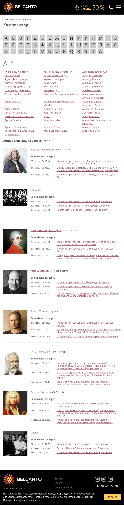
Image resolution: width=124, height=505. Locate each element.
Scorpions (36, 189)
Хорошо (112, 497)
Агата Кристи (12, 75)
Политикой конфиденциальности (21, 500)
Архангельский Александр (20, 130)
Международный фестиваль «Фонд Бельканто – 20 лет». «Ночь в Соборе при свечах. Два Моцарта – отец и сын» (88, 257)
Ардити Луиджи (53, 112)
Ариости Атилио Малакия (19, 116)
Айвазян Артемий (15, 82)
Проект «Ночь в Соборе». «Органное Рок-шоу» (82, 209)
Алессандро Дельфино (18, 90)
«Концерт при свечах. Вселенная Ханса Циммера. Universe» (84, 288)
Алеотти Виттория (92, 86)
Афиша (59, 478)
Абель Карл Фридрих (17, 71)
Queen (34, 432)
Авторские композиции (95, 71)
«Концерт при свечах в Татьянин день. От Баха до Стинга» (85, 176)
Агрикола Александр (55, 75)
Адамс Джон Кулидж (16, 79)
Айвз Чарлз (50, 82)
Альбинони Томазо (15, 94)
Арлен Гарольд (13, 120)
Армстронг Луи (52, 120)
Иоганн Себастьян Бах (43, 149)
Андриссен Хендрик (93, 108)
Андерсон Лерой (92, 101)
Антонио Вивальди (41, 392)
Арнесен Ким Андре (16, 127)
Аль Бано (49, 90)
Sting (33, 311)
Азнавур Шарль (91, 79)
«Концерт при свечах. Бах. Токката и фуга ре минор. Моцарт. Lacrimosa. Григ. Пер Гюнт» (86, 162)
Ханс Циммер (38, 270)
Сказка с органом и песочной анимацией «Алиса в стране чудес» (85, 405)
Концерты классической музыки (20, 7)
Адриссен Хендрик (54, 79)
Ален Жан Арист (53, 86)
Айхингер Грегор (92, 82)
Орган (58, 482)
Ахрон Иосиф (12, 134)
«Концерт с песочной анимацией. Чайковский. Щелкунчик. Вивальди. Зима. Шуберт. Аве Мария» (85, 383)
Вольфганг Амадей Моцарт (46, 230)
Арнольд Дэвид (52, 127)
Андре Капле (12, 108)
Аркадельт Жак (90, 116)
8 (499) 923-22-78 (106, 486)
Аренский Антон (91, 112)
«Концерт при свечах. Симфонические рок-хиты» (84, 201)
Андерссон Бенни (92, 105)
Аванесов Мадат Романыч (58, 71)
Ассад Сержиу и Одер (56, 130)
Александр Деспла (15, 86)
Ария (47, 116)
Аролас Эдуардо (91, 127)
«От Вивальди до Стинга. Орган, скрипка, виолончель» (87, 336)
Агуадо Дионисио (92, 75)
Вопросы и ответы (65, 487)
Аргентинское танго (16, 112)
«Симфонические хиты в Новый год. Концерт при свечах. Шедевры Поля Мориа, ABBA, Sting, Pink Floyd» (89, 331)
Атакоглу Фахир (91, 130)
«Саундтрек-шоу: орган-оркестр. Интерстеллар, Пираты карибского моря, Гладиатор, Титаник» (88, 294)
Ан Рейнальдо (13, 101)
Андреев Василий (54, 108)
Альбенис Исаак (91, 90)
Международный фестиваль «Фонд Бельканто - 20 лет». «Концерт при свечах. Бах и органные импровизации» (88, 169)
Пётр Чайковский (40, 351)
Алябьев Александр (93, 94)
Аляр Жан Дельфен (93, 97)
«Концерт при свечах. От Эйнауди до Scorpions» (83, 205)
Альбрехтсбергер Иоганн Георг (61, 94)
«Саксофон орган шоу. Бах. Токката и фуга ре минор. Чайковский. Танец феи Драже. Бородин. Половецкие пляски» (86, 375)
